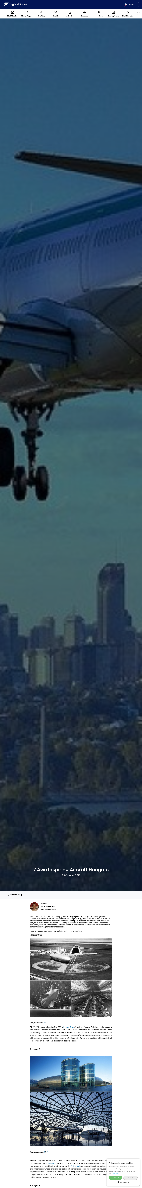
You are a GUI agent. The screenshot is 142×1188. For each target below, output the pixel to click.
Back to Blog (15, 895)
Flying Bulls (75, 1166)
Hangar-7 (52, 1163)
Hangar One (68, 1027)
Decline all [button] (130, 1178)
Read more (116, 1173)
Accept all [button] (115, 1178)
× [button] (138, 1160)
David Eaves (48, 906)
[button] (123, 1182)
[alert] (123, 1172)
